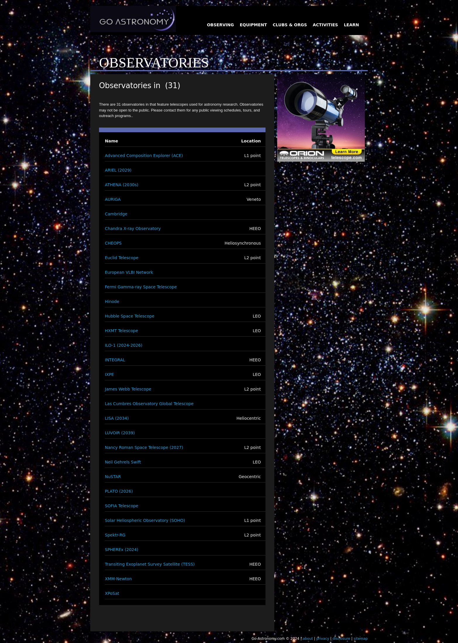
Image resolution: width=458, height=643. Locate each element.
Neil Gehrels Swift (123, 462)
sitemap (361, 639)
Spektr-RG (115, 535)
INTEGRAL (115, 360)
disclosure (341, 639)
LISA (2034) (117, 418)
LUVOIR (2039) (120, 433)
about (308, 639)
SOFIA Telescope (121, 505)
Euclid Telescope (121, 257)
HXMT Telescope (121, 330)
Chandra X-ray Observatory (133, 228)
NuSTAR (113, 476)
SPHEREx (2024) (121, 549)
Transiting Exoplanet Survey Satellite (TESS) (150, 564)
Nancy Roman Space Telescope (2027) (144, 447)
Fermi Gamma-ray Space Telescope (141, 287)
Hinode (112, 301)
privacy (322, 639)
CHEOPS (113, 243)
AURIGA (113, 199)
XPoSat (112, 593)
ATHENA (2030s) (121, 184)
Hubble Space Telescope (130, 316)
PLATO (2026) (119, 491)
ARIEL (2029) (118, 170)
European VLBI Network (129, 272)
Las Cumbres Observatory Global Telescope (149, 403)
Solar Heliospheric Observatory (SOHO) (145, 520)
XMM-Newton (118, 578)
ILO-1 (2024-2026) (123, 345)
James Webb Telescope (128, 389)
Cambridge (116, 214)
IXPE (109, 374)
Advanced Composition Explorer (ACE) (144, 155)
